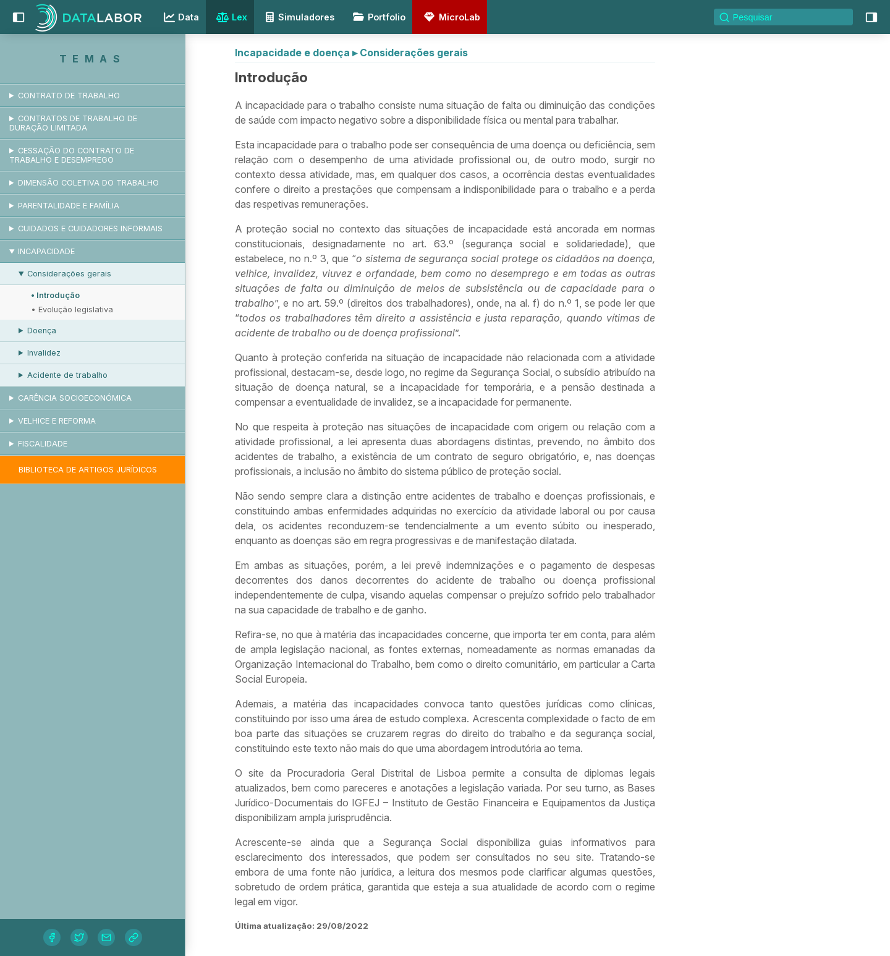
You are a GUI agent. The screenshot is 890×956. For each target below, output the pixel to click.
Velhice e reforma (57, 420)
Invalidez (44, 352)
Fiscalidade (42, 443)
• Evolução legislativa (72, 309)
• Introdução (55, 295)
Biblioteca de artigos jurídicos (88, 469)
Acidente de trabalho (67, 375)
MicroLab (450, 17)
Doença (41, 330)
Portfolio (377, 17)
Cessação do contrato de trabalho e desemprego (71, 155)
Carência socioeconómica (75, 398)
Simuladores (297, 17)
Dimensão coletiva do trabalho (88, 182)
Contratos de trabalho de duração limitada (73, 123)
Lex (230, 18)
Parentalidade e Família (68, 205)
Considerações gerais (69, 273)
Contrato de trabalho (69, 95)
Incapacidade (46, 251)
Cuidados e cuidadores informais (90, 228)
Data (180, 17)
